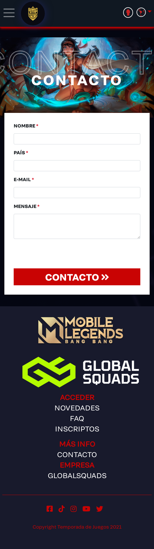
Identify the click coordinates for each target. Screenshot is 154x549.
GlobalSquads (77, 475)
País (21, 152)
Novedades (77, 407)
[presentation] (58, 255)
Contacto (77, 276)
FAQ (77, 418)
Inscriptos (77, 428)
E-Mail (24, 179)
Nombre (26, 125)
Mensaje (27, 206)
